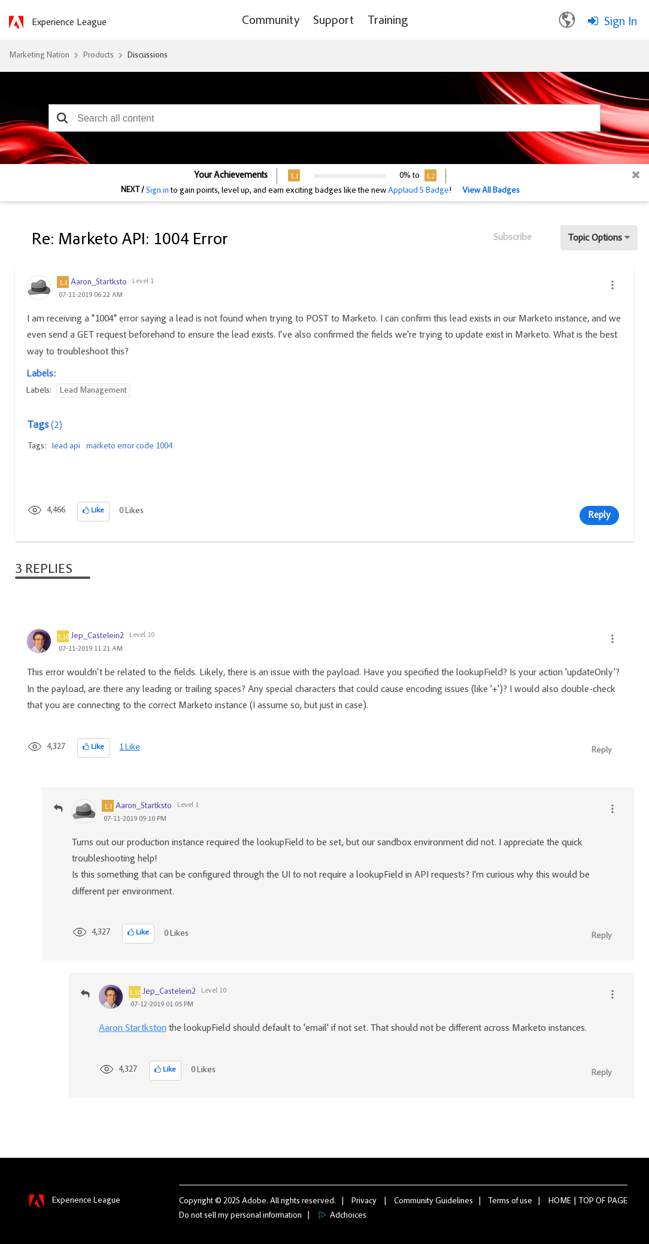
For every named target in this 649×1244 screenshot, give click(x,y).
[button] (61, 118)
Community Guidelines (433, 1201)
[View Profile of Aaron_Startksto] (99, 282)
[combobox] (324, 118)
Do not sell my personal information (240, 1216)
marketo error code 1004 (129, 446)
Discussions (148, 55)
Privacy (364, 1201)
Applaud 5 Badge (418, 191)
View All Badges (491, 191)
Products (98, 55)
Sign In (620, 22)
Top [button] (586, 1201)
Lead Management (93, 391)
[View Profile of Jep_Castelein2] (97, 636)
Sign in (157, 191)
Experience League (69, 23)
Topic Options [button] (595, 238)
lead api (66, 446)
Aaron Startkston (132, 1028)
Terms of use (510, 1201)
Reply (599, 515)
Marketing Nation (39, 55)
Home (559, 1201)
